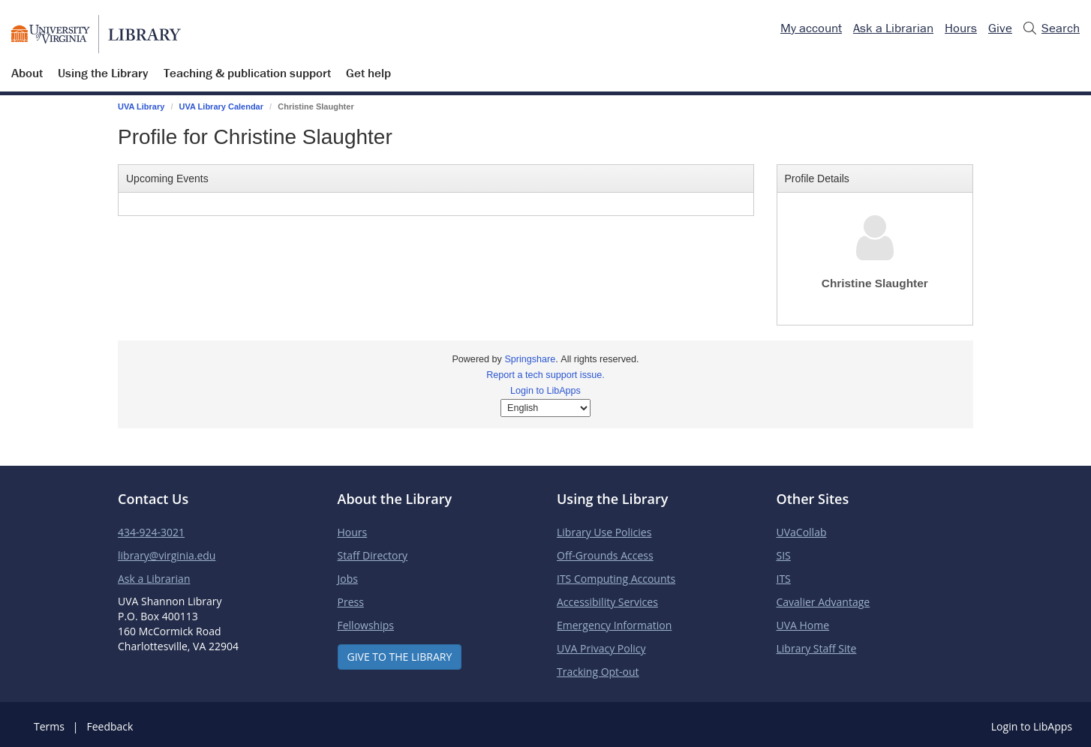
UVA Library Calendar (221, 106)
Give (1000, 28)
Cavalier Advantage (823, 602)
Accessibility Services (607, 602)
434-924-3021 (151, 532)
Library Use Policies (604, 532)
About (27, 72)
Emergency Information (614, 625)
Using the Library (103, 72)
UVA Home (803, 625)
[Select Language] (545, 408)
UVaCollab (802, 532)
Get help (368, 72)
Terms (49, 726)
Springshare (529, 359)
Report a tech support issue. (545, 375)
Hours (961, 28)
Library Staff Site (817, 648)
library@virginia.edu (166, 555)
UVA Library (141, 106)
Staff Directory (373, 555)
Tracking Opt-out (598, 671)
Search (1051, 28)
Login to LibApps (545, 391)
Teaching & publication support (247, 72)
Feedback (109, 726)
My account (811, 28)
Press (351, 602)
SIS (784, 555)
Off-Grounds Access (605, 555)
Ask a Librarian (893, 28)
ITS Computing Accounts (616, 579)
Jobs (348, 579)
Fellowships (366, 625)
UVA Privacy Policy (601, 648)
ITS (784, 579)
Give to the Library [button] (399, 657)
